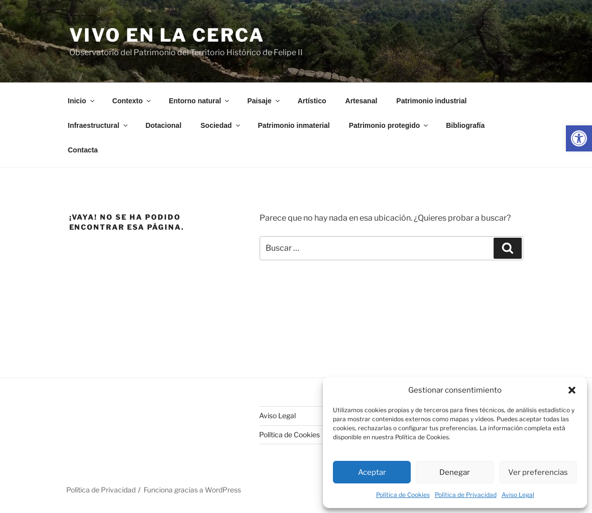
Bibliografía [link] (465, 125)
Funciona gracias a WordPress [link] (192, 489)
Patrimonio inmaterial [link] (294, 125)
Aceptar (372, 472)
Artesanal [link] (361, 101)
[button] (572, 390)
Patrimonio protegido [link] (389, 125)
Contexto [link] (132, 101)
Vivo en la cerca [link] (167, 35)
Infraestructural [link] (98, 125)
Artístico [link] (312, 101)
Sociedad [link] (220, 125)
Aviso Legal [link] (518, 494)
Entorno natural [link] (199, 101)
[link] (579, 138)
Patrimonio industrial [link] (431, 101)
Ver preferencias (538, 472)
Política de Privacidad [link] (466, 494)
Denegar (454, 472)
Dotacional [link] (164, 125)
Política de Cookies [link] (403, 494)
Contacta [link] (83, 150)
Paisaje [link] (264, 101)
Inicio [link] (82, 101)
